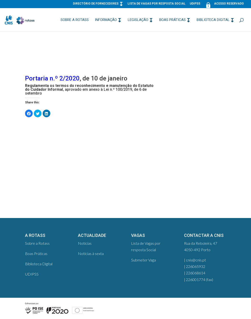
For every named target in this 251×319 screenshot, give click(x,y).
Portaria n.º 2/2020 (52, 78)
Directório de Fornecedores (95, 3)
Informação (106, 20)
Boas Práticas (172, 20)
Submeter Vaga (143, 260)
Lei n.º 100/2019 (118, 89)
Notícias (85, 243)
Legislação (138, 20)
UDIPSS (195, 3)
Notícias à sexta (91, 253)
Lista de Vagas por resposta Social (156, 3)
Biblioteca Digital (213, 20)
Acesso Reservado (224, 4)
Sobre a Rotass (75, 20)
